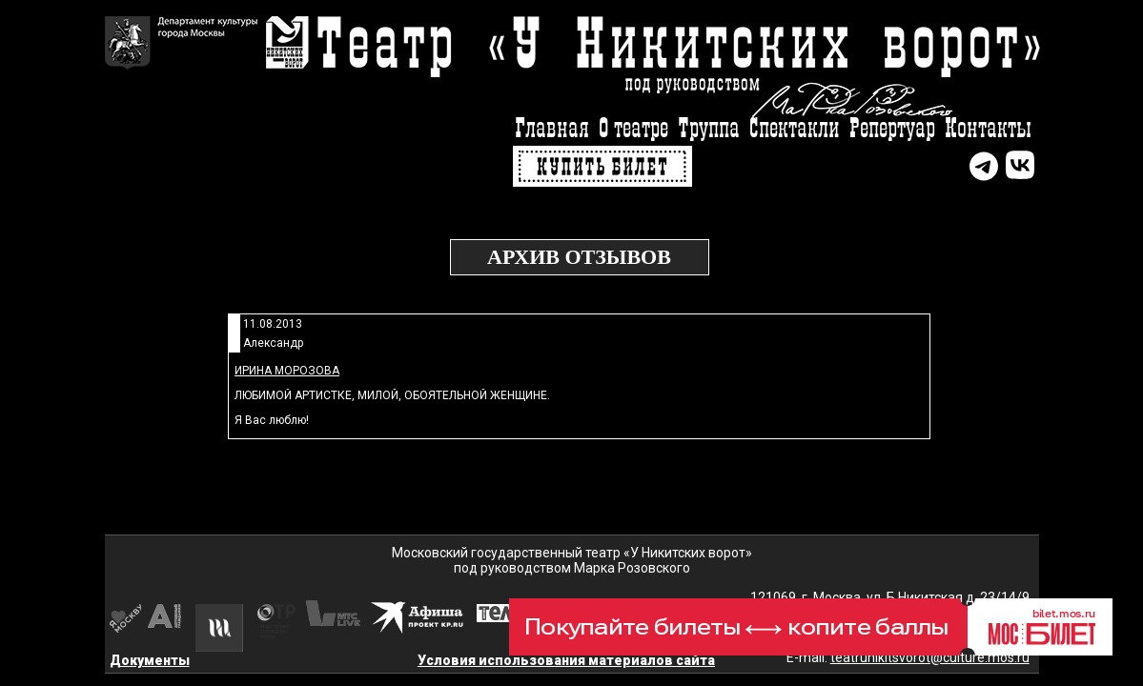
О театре (633, 129)
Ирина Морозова (287, 370)
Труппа (709, 129)
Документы (150, 660)
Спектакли (794, 129)
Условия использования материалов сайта (566, 660)
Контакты (988, 129)
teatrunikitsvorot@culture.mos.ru (930, 657)
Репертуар (892, 129)
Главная (552, 129)
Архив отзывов (579, 257)
